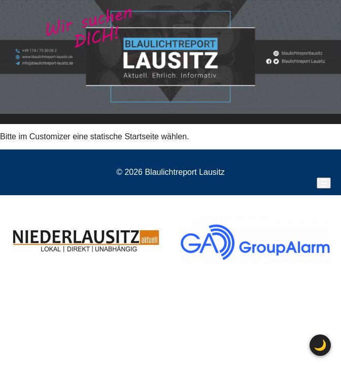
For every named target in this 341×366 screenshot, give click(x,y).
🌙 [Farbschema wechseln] (320, 345)
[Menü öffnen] (324, 183)
